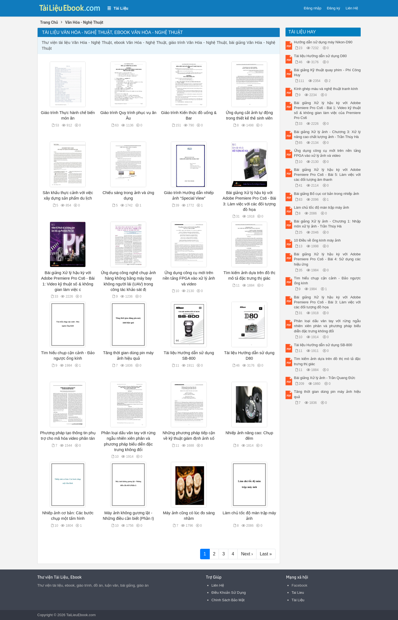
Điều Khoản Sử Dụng (228, 592)
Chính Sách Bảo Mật (228, 600)
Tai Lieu (298, 592)
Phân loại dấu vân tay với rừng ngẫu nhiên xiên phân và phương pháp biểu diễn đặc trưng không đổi (327, 326)
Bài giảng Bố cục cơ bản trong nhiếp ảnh (326, 194)
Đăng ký (333, 8)
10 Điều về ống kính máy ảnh (317, 240)
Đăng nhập (312, 8)
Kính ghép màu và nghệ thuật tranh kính (326, 89)
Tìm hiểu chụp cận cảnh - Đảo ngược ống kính (327, 280)
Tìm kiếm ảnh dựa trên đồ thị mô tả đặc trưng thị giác (327, 361)
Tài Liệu (298, 600)
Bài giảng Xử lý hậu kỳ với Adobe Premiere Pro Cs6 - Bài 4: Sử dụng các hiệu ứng (327, 259)
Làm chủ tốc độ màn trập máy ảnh (321, 207)
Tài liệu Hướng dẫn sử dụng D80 (320, 56)
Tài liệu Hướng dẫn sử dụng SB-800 (323, 345)
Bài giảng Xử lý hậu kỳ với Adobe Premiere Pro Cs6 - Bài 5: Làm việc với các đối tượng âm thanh (327, 175)
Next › (247, 554)
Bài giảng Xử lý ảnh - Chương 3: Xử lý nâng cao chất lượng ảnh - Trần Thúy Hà (327, 134)
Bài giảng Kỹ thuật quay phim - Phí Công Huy (327, 72)
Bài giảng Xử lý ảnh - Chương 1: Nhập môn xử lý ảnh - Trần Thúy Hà (327, 223)
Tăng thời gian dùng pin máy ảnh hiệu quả (327, 394)
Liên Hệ (351, 8)
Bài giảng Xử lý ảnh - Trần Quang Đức (324, 378)
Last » (266, 554)
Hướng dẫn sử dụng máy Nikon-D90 (323, 42)
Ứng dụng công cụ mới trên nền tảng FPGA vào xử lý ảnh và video (189, 278)
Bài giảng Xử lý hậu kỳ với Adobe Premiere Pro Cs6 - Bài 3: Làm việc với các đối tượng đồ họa (327, 302)
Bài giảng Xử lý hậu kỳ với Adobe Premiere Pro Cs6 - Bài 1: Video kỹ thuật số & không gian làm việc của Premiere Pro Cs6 (327, 110)
